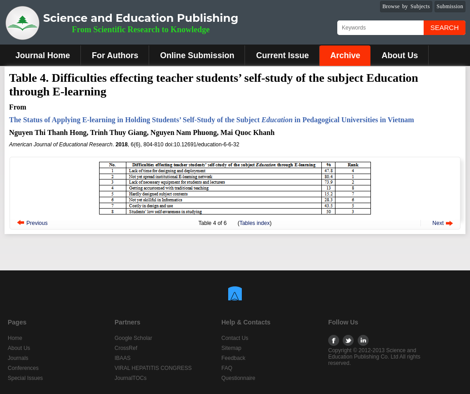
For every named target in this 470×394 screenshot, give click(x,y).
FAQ (226, 368)
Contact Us (234, 338)
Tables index (255, 223)
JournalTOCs (130, 378)
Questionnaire (238, 378)
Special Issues (25, 378)
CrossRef (126, 348)
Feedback (233, 358)
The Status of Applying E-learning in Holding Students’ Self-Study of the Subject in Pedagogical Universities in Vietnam (211, 120)
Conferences (23, 368)
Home (15, 338)
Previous (37, 223)
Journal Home (42, 55)
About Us (399, 55)
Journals (18, 358)
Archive (345, 55)
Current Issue (282, 55)
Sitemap (231, 348)
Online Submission (197, 55)
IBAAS (122, 358)
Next (438, 223)
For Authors (115, 55)
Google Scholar (133, 338)
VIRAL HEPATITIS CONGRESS (153, 368)
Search (444, 27)
